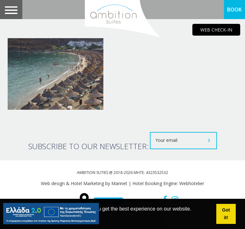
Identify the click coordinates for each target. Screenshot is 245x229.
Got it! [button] (226, 213)
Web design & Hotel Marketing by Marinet (84, 183)
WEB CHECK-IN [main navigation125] (216, 30)
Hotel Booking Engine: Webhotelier (168, 183)
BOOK (234, 9)
